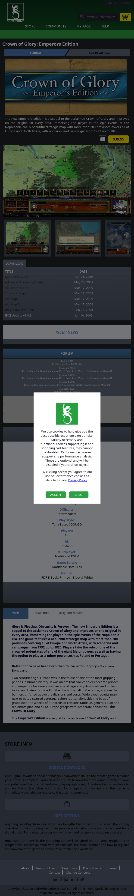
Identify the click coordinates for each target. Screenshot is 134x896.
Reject (79, 495)
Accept (55, 495)
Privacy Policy (77, 480)
